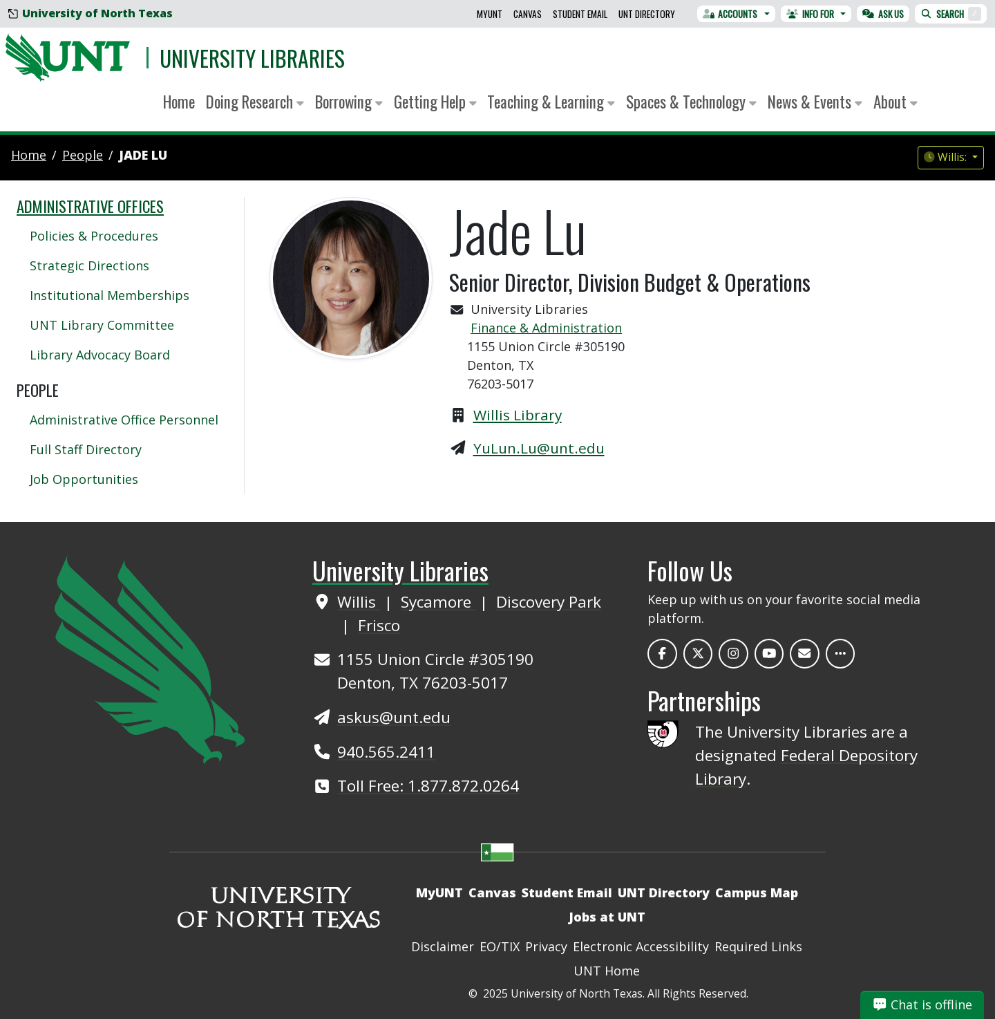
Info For (810, 14)
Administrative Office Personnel (124, 419)
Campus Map (756, 892)
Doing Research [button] (255, 101)
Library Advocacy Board (100, 354)
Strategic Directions (89, 265)
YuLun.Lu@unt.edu (539, 448)
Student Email (580, 14)
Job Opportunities (84, 479)
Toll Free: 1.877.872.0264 (428, 785)
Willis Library (517, 414)
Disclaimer (442, 946)
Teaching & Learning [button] (551, 101)
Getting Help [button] (435, 101)
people (82, 155)
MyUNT (489, 14)
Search (950, 14)
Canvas (527, 14)
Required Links (758, 946)
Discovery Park (548, 602)
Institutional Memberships (109, 295)
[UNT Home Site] (150, 658)
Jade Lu (143, 155)
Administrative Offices (90, 206)
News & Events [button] (815, 101)
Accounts (730, 14)
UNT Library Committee (102, 325)
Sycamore (438, 602)
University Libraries (252, 57)
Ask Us (883, 14)
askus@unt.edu (394, 717)
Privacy (546, 946)
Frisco (379, 625)
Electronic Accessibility (641, 946)
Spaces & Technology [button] (691, 101)
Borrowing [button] (349, 101)
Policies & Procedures (94, 235)
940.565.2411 (386, 752)
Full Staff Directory (86, 449)
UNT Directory (646, 14)
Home (179, 101)
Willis (358, 602)
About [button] (895, 101)
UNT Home (607, 970)
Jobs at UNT (607, 916)
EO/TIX (500, 946)
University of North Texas (90, 13)
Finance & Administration (546, 327)
